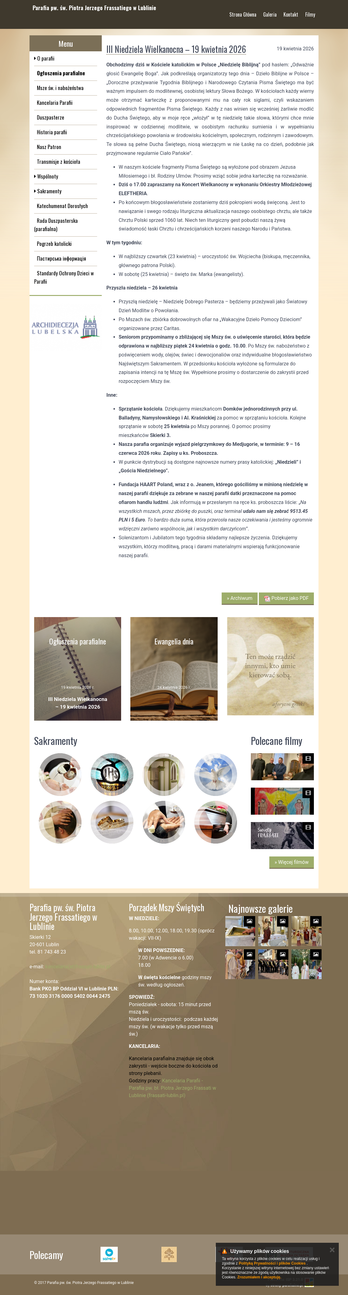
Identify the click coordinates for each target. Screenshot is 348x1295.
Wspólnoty (47, 176)
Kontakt (290, 12)
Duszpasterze (50, 117)
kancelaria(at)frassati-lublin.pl (77, 967)
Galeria (270, 12)
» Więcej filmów (292, 862)
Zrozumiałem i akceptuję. (259, 1277)
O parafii (45, 58)
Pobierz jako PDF (286, 598)
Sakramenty (48, 191)
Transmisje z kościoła (58, 161)
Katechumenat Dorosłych (62, 206)
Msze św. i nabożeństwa (60, 88)
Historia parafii (52, 132)
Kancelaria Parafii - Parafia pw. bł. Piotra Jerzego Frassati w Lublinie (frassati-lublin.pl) (172, 1088)
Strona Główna (242, 12)
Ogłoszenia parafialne (61, 73)
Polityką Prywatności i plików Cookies (272, 1263)
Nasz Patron (49, 147)
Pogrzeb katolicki (54, 243)
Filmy (310, 12)
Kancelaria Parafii (55, 102)
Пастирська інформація (61, 258)
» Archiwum (239, 598)
